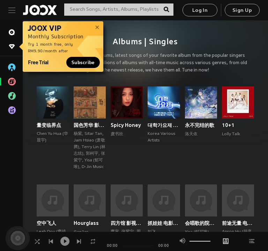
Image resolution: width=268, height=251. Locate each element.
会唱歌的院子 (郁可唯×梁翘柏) (201, 223)
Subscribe (83, 62)
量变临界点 (49, 125)
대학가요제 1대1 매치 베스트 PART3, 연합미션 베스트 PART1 (164, 125)
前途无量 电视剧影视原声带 (238, 223)
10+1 (228, 125)
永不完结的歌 (199, 125)
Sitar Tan (93, 133)
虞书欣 (117, 134)
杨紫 (78, 133)
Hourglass (86, 223)
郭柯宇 (92, 153)
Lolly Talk (231, 134)
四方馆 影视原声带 (127, 223)
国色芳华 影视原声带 (90, 125)
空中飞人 (46, 223)
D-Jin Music (93, 167)
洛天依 (191, 134)
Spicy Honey (126, 125)
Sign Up (242, 10)
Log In (200, 10)
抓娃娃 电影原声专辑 (164, 223)
